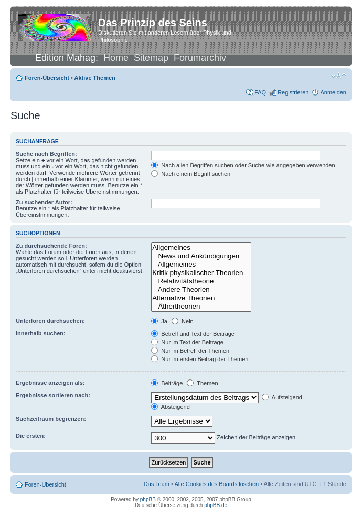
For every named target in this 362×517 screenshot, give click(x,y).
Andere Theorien (201, 290)
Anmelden (333, 92)
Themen (202, 383)
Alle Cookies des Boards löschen (216, 484)
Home (116, 57)
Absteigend (170, 407)
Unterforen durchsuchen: (50, 321)
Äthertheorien (201, 306)
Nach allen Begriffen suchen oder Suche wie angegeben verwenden (243, 165)
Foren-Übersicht (47, 78)
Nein (183, 321)
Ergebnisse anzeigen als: (50, 382)
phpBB (148, 499)
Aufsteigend (282, 397)
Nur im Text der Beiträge (187, 342)
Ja (159, 321)
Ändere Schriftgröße (338, 75)
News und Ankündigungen (201, 256)
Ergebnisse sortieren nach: (53, 395)
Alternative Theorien (201, 298)
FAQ (260, 92)
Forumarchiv (200, 57)
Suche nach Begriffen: (46, 154)
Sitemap (151, 57)
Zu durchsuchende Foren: (51, 245)
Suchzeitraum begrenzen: (51, 419)
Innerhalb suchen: (41, 333)
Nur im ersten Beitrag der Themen (199, 359)
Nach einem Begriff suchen (190, 174)
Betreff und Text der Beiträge (193, 334)
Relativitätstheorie (201, 281)
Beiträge (167, 383)
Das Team (156, 484)
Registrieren (293, 92)
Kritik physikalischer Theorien (201, 273)
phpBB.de (215, 505)
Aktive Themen (94, 78)
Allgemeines (201, 248)
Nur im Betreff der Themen (190, 350)
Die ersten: (31, 435)
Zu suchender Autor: (44, 202)
